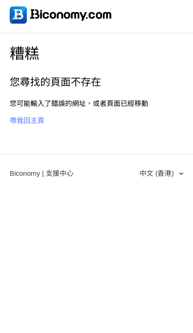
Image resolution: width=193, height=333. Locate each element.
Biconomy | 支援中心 (41, 173)
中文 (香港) (157, 173)
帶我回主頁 (27, 120)
